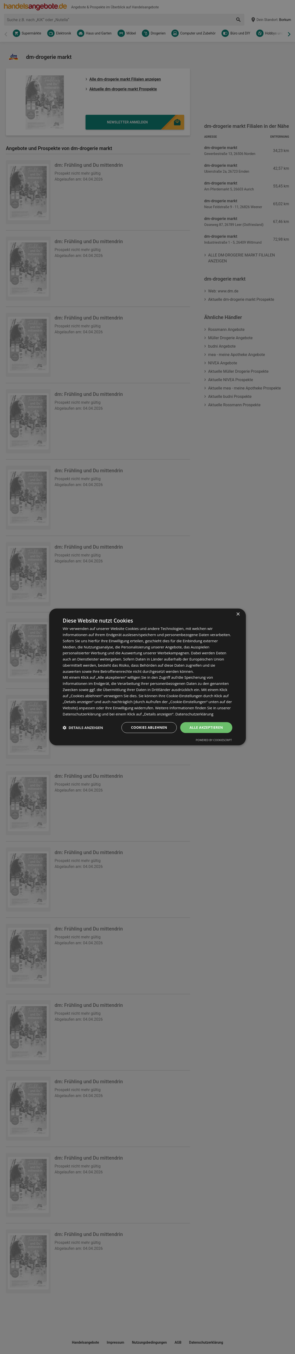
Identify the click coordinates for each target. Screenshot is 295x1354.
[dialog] (147, 677)
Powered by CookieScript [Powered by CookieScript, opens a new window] (214, 740)
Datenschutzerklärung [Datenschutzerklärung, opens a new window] (194, 713)
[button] (83, 727)
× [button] (238, 614)
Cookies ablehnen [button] (149, 727)
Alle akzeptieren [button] (206, 727)
